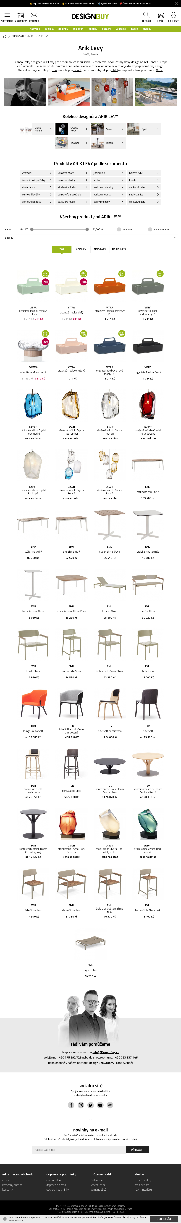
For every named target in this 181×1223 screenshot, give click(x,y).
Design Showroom (101, 1062)
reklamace (97, 1180)
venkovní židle (137, 187)
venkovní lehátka (31, 202)
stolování (78, 29)
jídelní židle (99, 173)
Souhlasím (164, 1219)
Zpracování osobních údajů (122, 1139)
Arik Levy (44, 36)
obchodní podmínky (57, 1189)
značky (147, 29)
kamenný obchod (12, 1184)
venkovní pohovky (103, 187)
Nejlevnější (119, 249)
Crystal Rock (66, 129)
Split (137, 129)
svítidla (49, 29)
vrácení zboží (98, 1184)
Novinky (81, 249)
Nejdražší (100, 249)
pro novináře (142, 1184)
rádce (134, 29)
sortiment (7, 21)
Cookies (120, 1206)
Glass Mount (31, 129)
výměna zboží (99, 1189)
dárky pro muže (66, 202)
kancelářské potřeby (33, 180)
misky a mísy (136, 194)
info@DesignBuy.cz (106, 1052)
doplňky (63, 29)
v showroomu (161, 229)
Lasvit (77, 70)
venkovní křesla (102, 194)
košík (160, 18)
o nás (5, 1180)
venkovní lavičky (31, 194)
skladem (127, 229)
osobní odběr (54, 1180)
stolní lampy (29, 187)
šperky (93, 29)
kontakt (34, 21)
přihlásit (173, 21)
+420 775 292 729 (69, 1057)
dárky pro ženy (102, 202)
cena (8, 229)
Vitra (159, 70)
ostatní (106, 29)
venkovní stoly (66, 173)
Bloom (102, 143)
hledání (146, 21)
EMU (114, 70)
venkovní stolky (66, 180)
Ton (54, 70)
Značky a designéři (22, 36)
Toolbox (67, 143)
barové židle (136, 173)
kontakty (7, 1189)
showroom (20, 21)
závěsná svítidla (67, 187)
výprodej (121, 29)
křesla (132, 180)
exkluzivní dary (137, 202)
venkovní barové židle (69, 194)
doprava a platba (56, 1184)
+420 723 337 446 (125, 1057)
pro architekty (143, 1180)
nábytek (35, 29)
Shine (101, 129)
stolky (97, 180)
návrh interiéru (143, 1189)
